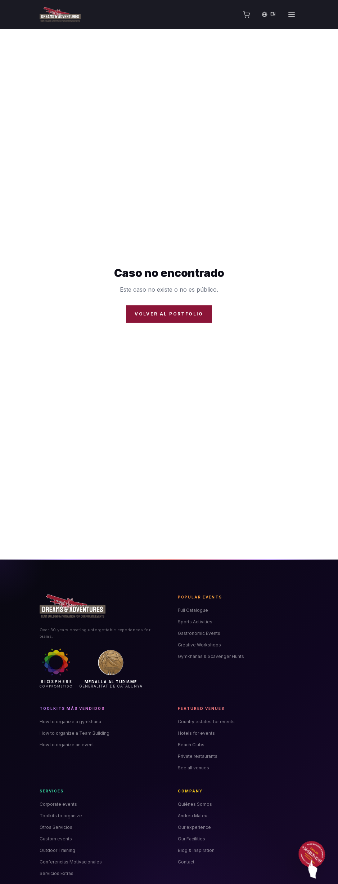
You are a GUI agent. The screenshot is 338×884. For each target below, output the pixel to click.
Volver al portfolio (169, 314)
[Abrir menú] (291, 14)
